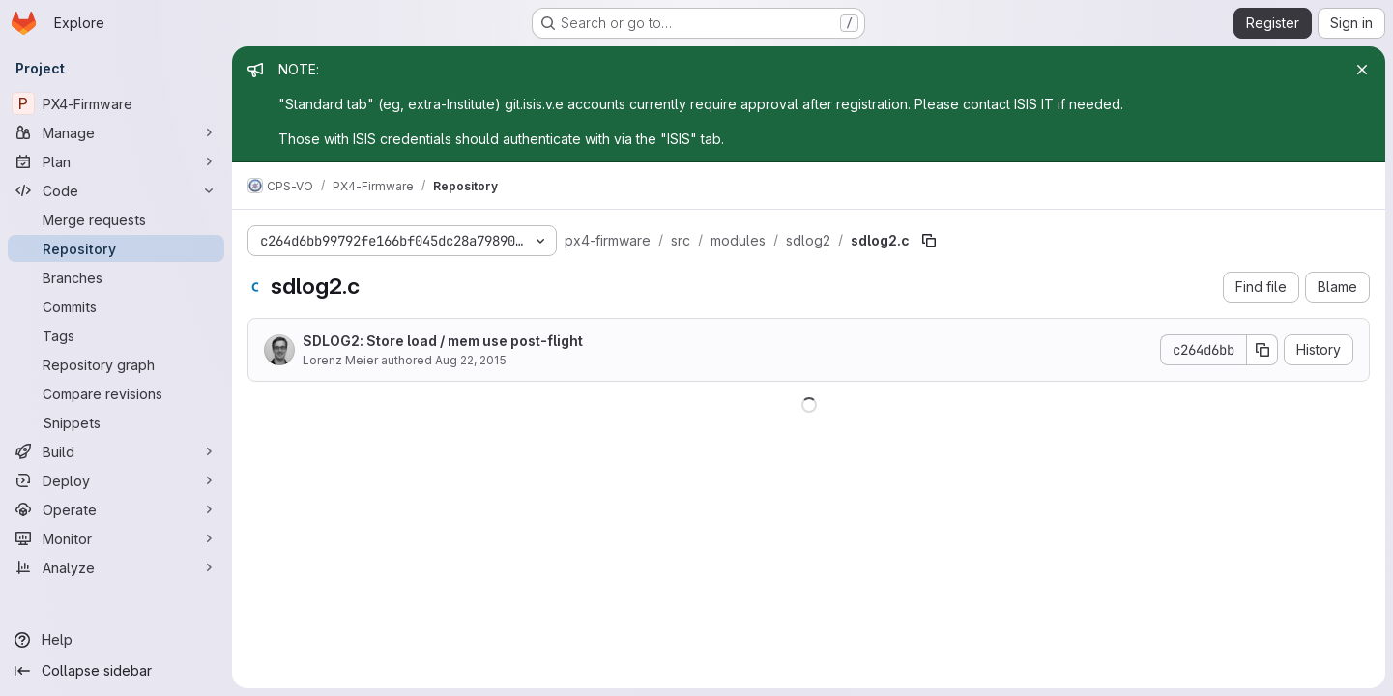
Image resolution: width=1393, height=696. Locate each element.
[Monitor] (116, 538)
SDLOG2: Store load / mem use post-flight (443, 341)
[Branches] (116, 277)
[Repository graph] (116, 364)
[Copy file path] (929, 240)
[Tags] (116, 335)
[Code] (116, 190)
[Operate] (116, 509)
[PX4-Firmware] (116, 103)
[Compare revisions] (116, 393)
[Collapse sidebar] (116, 670)
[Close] (1362, 69)
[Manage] (116, 132)
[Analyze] (116, 567)
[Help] (116, 639)
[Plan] (116, 161)
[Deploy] (116, 480)
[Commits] (116, 306)
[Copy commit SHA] (1262, 349)
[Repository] (116, 248)
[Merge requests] (116, 219)
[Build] (116, 451)
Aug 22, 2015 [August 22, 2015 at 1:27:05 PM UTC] (471, 360)
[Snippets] (116, 422)
